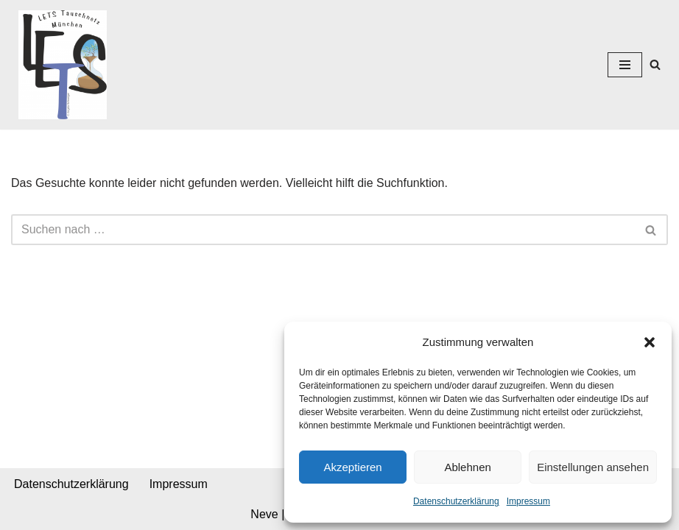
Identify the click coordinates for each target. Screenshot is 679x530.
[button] (649, 342)
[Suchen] (655, 64)
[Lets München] (59, 64)
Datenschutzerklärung (456, 501)
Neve (264, 514)
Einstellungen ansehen (593, 467)
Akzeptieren (352, 467)
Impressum (528, 501)
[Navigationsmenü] (625, 64)
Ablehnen (467, 467)
